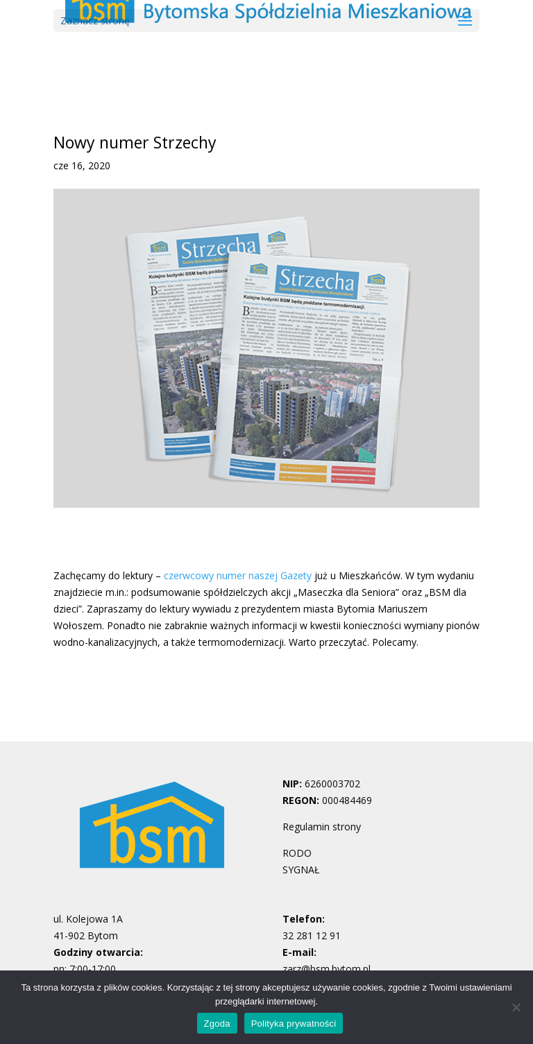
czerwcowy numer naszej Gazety (238, 575)
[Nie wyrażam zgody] (516, 1007)
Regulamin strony (321, 826)
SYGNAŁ (300, 869)
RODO (297, 852)
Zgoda (217, 1023)
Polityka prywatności (294, 1023)
